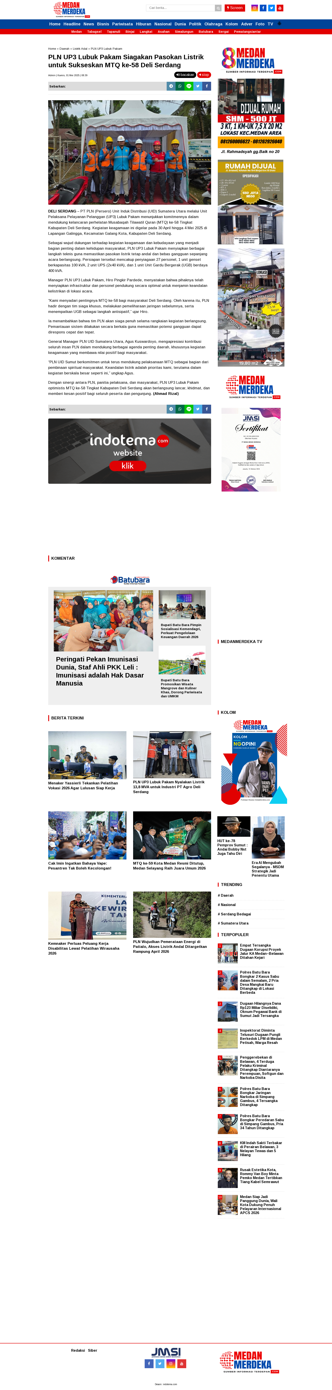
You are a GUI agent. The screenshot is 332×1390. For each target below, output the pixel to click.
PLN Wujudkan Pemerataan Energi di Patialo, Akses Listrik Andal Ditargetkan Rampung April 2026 (170, 947)
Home (54, 24)
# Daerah (226, 895)
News (89, 24)
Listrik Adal (80, 48)
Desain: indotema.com (166, 1384)
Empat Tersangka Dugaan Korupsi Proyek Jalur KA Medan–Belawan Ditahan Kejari (262, 951)
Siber (92, 1350)
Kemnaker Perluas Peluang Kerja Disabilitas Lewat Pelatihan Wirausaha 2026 (83, 948)
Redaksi (78, 1350)
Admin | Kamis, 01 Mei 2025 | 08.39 (67, 75)
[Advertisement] (129, 521)
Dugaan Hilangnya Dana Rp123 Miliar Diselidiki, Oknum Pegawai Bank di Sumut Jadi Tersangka (261, 1010)
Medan (76, 31)
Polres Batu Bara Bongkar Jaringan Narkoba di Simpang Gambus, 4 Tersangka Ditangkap (259, 1097)
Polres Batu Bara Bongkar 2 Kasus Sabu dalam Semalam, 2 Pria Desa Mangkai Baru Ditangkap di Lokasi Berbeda (259, 982)
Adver (246, 24)
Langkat (146, 31)
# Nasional (227, 905)
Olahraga (213, 24)
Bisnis (103, 24)
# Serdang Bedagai (234, 914)
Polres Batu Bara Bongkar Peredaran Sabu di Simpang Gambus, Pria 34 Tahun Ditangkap (262, 1122)
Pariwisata (122, 24)
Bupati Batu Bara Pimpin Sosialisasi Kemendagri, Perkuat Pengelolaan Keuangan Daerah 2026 (181, 631)
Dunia (180, 24)
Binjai (130, 31)
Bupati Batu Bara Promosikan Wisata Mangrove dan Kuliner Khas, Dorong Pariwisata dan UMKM (181, 688)
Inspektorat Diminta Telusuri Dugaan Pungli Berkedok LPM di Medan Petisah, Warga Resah (261, 1037)
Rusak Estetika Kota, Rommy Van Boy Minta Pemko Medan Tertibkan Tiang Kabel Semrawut (261, 1176)
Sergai (223, 31)
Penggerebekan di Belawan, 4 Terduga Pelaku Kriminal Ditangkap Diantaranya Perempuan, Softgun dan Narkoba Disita (262, 1067)
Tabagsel (94, 31)
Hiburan (143, 24)
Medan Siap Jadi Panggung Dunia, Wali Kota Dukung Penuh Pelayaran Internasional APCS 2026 (260, 1205)
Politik (195, 24)
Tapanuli (113, 31)
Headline (72, 24)
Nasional (163, 24)
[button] (279, 21)
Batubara (206, 31)
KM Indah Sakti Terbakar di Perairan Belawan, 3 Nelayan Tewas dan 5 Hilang (261, 1149)
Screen (235, 8)
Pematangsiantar (247, 31)
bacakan (185, 75)
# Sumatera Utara (233, 923)
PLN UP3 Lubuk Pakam (106, 48)
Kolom (232, 24)
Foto (260, 24)
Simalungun (184, 31)
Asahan (164, 31)
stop (204, 75)
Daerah (64, 48)
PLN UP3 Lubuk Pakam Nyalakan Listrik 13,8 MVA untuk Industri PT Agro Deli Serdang (168, 787)
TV (270, 24)
